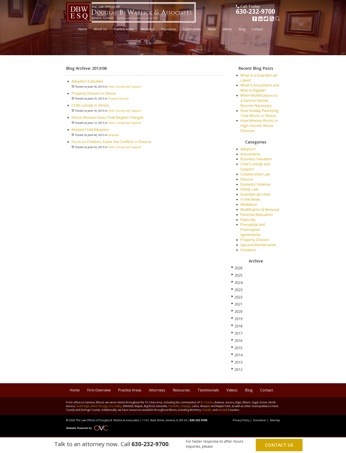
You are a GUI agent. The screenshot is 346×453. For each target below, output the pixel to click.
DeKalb (206, 410)
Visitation (248, 249)
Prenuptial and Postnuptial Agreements (252, 229)
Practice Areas (123, 29)
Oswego (185, 406)
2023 (237, 289)
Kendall (222, 410)
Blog (242, 29)
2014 (237, 355)
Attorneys (147, 29)
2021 (237, 304)
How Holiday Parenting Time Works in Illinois (259, 113)
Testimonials (192, 29)
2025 (237, 275)
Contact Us (279, 445)
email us (221, 446)
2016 (237, 340)
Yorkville (173, 406)
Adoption (113, 135)
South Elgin (83, 406)
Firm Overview (99, 390)
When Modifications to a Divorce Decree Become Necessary (259, 100)
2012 (237, 369)
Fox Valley (115, 406)
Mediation (248, 204)
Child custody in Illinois (90, 105)
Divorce (246, 179)
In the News (250, 199)
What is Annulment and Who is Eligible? (259, 88)
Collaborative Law (255, 174)
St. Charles (206, 402)
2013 (237, 362)
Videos (227, 29)
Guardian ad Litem (255, 194)
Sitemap (275, 420)
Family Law (249, 189)
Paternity (248, 219)
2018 (237, 326)
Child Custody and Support (124, 87)
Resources (168, 29)
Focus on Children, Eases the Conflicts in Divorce (111, 141)
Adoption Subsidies (87, 81)
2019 (237, 318)
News (212, 29)
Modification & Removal (259, 209)
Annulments (250, 154)
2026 (237, 268)
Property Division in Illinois (93, 93)
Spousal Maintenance (258, 244)
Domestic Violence (255, 184)
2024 (237, 282)
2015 (237, 347)
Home (82, 29)
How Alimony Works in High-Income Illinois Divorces (259, 125)
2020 (237, 311)
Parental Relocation (256, 214)
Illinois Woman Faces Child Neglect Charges (107, 117)
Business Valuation (256, 159)
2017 (237, 333)
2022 (237, 297)
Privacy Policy (241, 420)
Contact (257, 29)
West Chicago (99, 406)
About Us (100, 29)
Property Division (118, 98)
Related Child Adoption (90, 129)
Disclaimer (259, 420)
